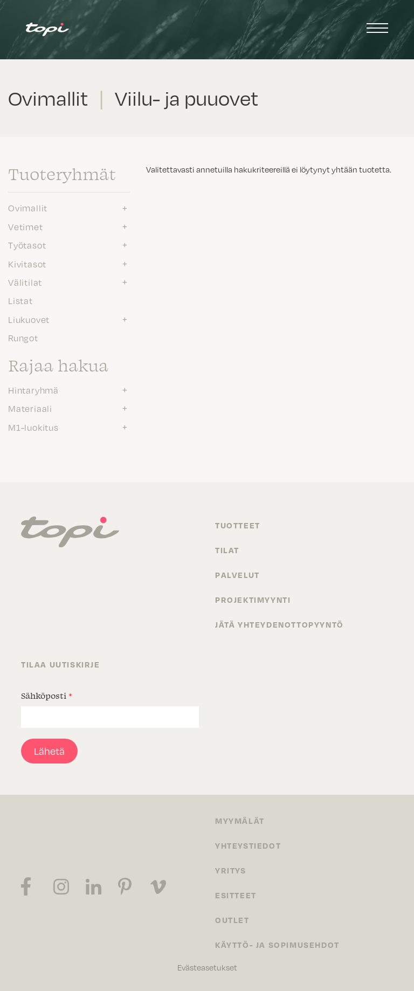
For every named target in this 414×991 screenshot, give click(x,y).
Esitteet (236, 895)
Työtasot (27, 245)
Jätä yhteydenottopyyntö (279, 624)
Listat (20, 300)
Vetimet (25, 227)
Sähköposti (46, 695)
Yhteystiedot (248, 845)
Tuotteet (237, 525)
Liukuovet (29, 319)
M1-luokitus (33, 427)
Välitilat (25, 282)
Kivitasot (27, 264)
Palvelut (237, 575)
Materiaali (30, 408)
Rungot (23, 338)
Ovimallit (27, 208)
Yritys (230, 870)
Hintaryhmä (33, 390)
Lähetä (49, 751)
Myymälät (240, 820)
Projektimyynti (253, 599)
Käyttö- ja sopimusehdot (277, 944)
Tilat (227, 550)
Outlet (232, 920)
